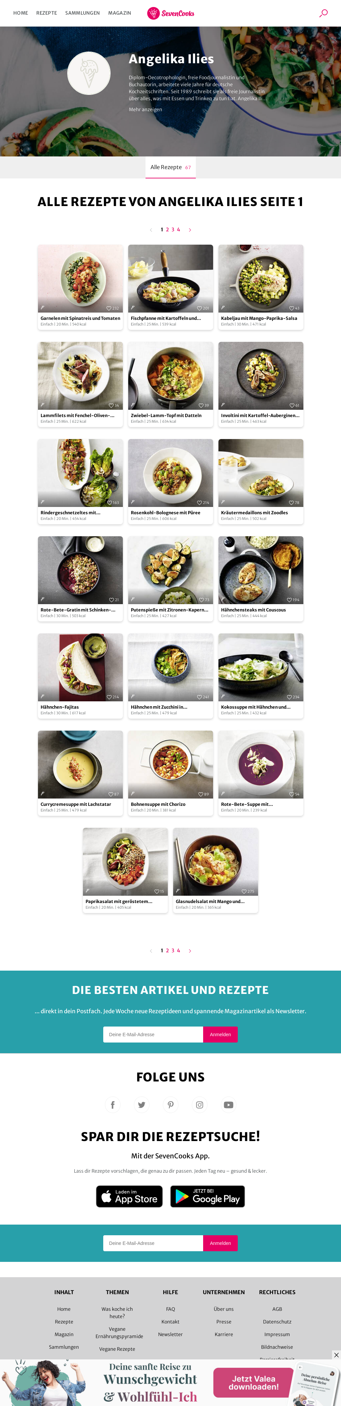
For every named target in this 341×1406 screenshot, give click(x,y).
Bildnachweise (277, 1347)
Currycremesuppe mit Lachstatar (76, 804)
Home (20, 13)
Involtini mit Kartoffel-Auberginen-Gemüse (259, 416)
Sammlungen (82, 13)
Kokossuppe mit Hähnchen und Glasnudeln (253, 707)
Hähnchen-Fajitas (60, 707)
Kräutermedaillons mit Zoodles (254, 513)
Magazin (119, 13)
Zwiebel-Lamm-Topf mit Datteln (166, 415)
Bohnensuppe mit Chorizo (158, 804)
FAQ (170, 1309)
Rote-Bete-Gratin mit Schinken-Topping (76, 610)
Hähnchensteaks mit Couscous (253, 610)
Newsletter (170, 1334)
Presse (223, 1322)
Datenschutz (277, 1322)
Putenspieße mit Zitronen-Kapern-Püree (169, 610)
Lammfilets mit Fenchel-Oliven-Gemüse (75, 416)
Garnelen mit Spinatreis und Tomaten (80, 318)
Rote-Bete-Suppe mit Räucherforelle (245, 805)
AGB (277, 1309)
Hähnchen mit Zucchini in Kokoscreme (157, 707)
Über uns (224, 1309)
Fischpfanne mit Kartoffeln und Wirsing (164, 319)
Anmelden (220, 1034)
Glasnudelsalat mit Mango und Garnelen (208, 902)
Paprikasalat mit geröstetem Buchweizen (117, 902)
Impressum (277, 1334)
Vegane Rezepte (117, 1349)
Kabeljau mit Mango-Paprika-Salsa (259, 318)
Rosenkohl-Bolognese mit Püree (165, 513)
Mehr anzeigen (145, 110)
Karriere (224, 1334)
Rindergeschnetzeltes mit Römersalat (68, 513)
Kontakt (170, 1322)
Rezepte (46, 13)
